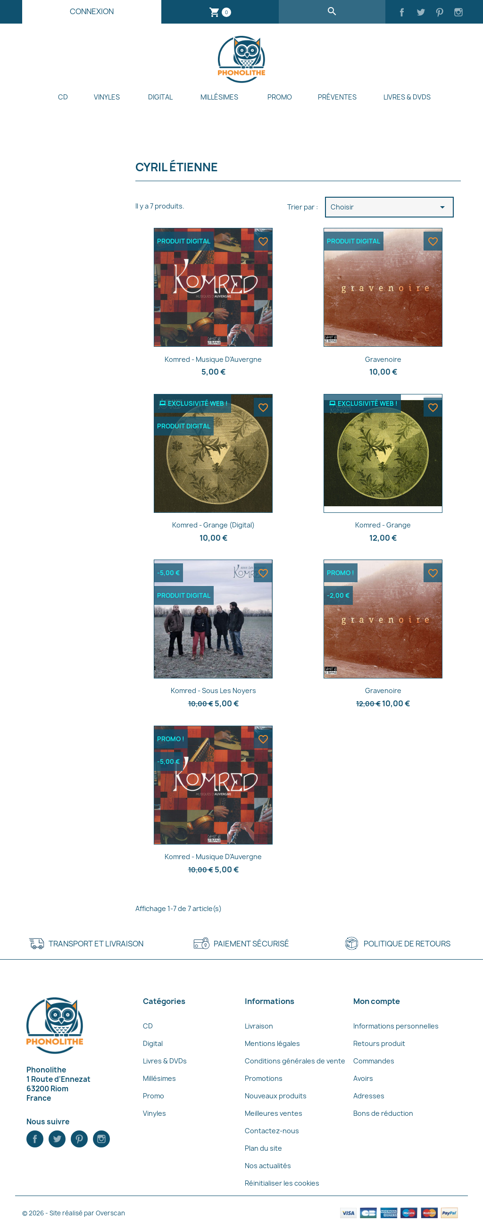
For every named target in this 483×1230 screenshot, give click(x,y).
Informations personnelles (396, 1025)
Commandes (373, 1060)
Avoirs (363, 1078)
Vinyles (107, 96)
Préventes (337, 96)
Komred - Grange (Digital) (213, 524)
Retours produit (379, 1043)
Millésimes (219, 96)
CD (63, 96)
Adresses (368, 1095)
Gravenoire (383, 359)
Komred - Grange (383, 524)
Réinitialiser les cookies (282, 1183)
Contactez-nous (272, 1130)
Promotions (264, 1078)
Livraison (259, 1025)
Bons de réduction (383, 1113)
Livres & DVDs (407, 96)
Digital (160, 96)
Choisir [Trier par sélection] (389, 207)
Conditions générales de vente (295, 1060)
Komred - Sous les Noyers (213, 690)
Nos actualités (268, 1165)
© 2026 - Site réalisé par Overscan (73, 1213)
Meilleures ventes (273, 1113)
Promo (279, 96)
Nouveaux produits (276, 1095)
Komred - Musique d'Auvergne (213, 359)
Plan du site (263, 1148)
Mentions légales (272, 1043)
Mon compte (376, 1001)
